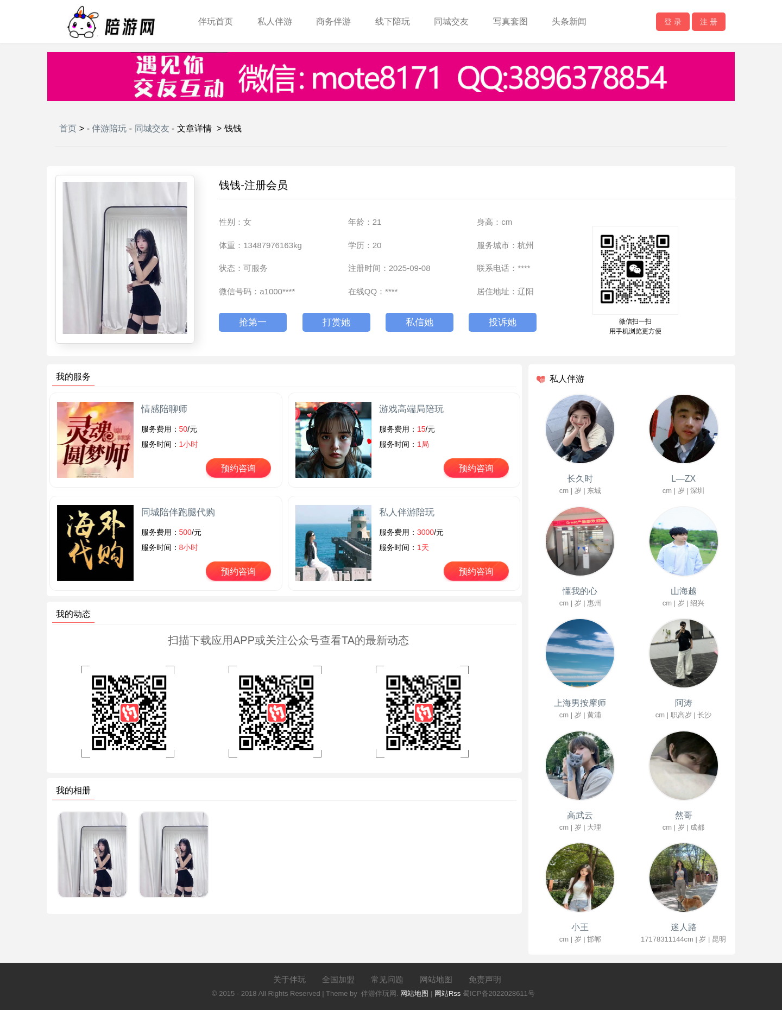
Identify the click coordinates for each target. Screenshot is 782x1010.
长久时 (580, 478)
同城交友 (451, 21)
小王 (580, 927)
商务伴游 (333, 21)
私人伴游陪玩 (406, 512)
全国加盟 (338, 979)
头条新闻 (569, 21)
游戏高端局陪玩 (411, 409)
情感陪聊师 (164, 409)
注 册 (708, 21)
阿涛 (683, 703)
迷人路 (684, 927)
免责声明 (485, 979)
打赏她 (336, 322)
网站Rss (447, 993)
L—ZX (683, 478)
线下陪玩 (392, 21)
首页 (68, 128)
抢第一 (253, 322)
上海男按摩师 (580, 703)
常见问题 (387, 979)
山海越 (684, 591)
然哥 (683, 815)
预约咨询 (238, 468)
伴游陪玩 (109, 128)
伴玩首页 (215, 21)
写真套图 (510, 21)
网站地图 (436, 979)
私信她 (419, 322)
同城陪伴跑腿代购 (178, 512)
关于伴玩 (289, 979)
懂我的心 (580, 591)
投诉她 (502, 322)
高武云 (580, 815)
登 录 (673, 21)
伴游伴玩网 (378, 993)
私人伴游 (274, 21)
